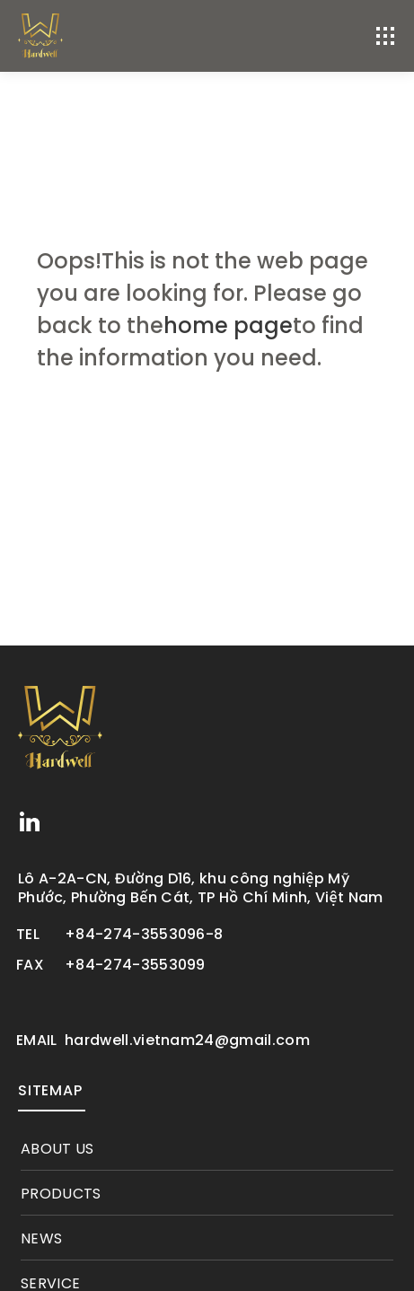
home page (228, 325)
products (61, 1194)
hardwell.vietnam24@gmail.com (187, 1040)
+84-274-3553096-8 (144, 934)
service (50, 1284)
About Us (57, 1149)
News (41, 1239)
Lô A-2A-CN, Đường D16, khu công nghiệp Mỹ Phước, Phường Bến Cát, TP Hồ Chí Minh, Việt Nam (200, 888)
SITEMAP (50, 1090)
